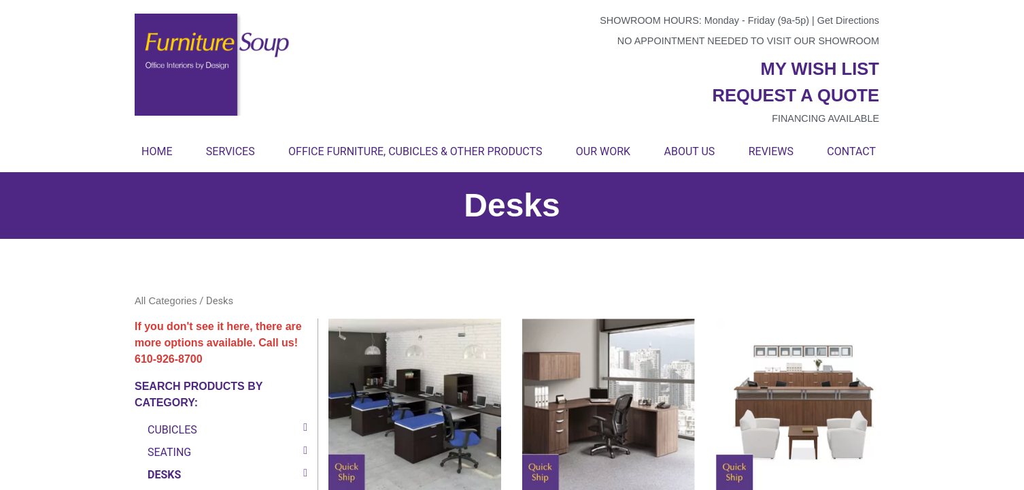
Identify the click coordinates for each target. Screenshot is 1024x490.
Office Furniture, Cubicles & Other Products (415, 151)
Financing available (825, 118)
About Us (689, 151)
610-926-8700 (169, 359)
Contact (851, 151)
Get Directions (848, 20)
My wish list (820, 68)
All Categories (166, 300)
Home (156, 151)
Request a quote (795, 95)
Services (230, 151)
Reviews (771, 151)
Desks (164, 474)
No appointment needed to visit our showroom (748, 40)
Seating (169, 452)
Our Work (603, 151)
